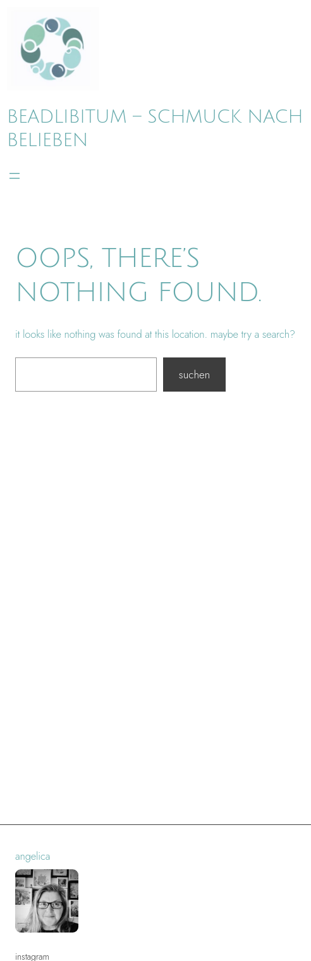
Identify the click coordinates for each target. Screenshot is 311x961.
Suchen (194, 374)
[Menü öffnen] (14, 175)
